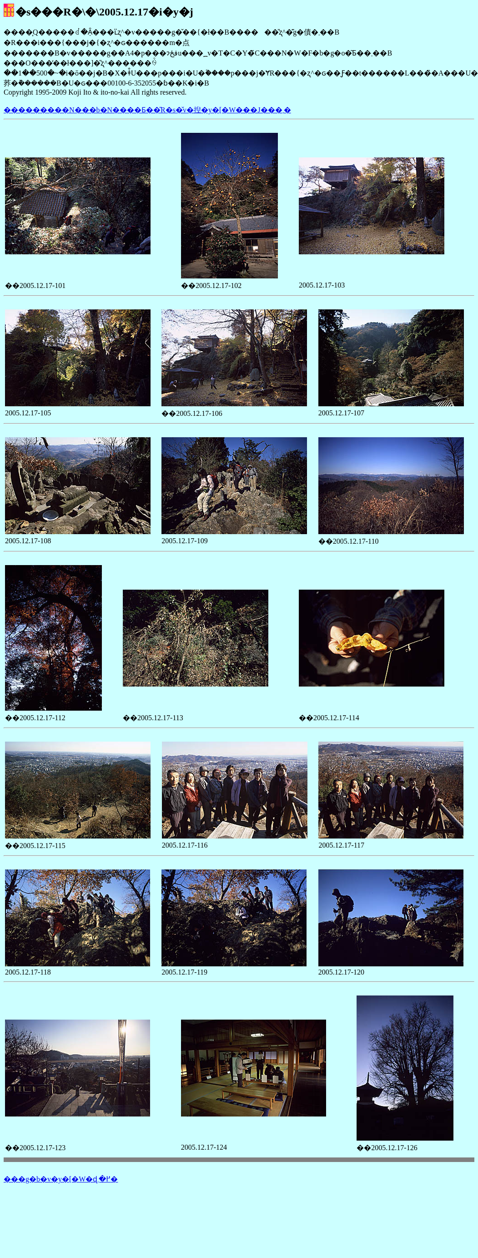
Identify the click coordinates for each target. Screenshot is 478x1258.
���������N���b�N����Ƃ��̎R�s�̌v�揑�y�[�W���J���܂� (147, 110)
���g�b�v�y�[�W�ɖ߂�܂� (61, 1179)
